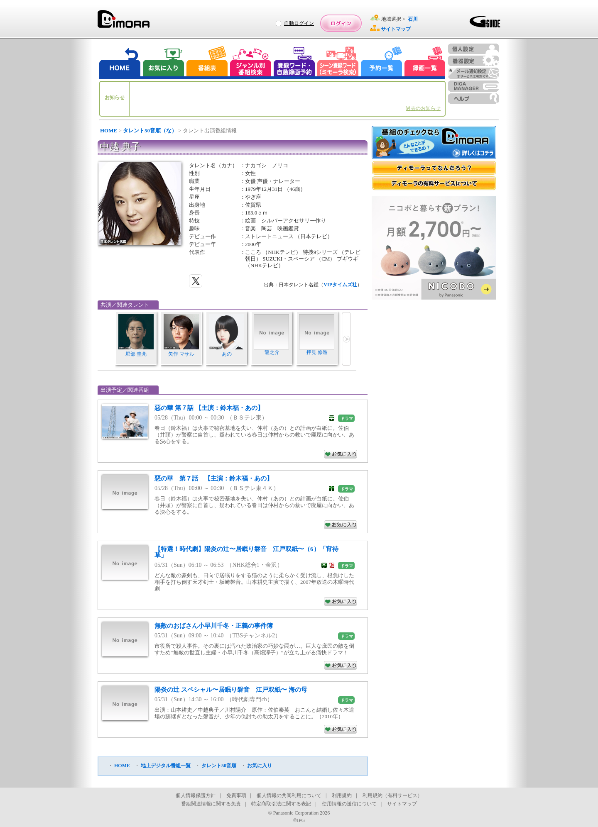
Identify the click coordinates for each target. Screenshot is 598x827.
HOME (108, 130)
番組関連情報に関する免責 (211, 804)
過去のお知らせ (423, 108)
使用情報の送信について (349, 804)
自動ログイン (299, 23)
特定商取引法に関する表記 (281, 804)
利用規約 (342, 795)
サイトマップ (402, 804)
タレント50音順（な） (150, 130)
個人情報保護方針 (196, 795)
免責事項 (236, 795)
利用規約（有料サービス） (392, 795)
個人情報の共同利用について (289, 795)
